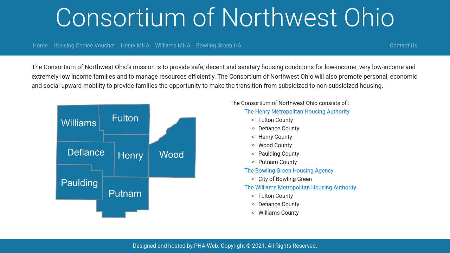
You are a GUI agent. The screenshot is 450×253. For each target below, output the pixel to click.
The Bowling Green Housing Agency (288, 170)
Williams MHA (173, 45)
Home (40, 45)
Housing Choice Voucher (84, 45)
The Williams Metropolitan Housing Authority (300, 187)
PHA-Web (206, 245)
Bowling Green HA (219, 45)
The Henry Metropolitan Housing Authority (296, 111)
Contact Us (403, 45)
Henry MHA (135, 45)
